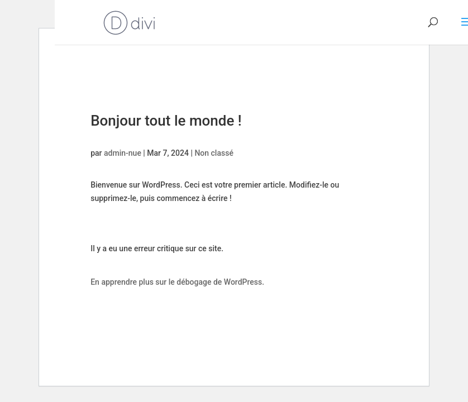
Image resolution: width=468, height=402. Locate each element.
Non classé (213, 153)
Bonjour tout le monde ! (166, 120)
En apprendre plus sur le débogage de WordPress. (177, 281)
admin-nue (122, 153)
